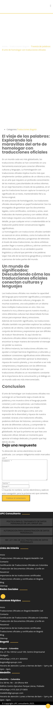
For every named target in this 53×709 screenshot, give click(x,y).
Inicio (2, 558)
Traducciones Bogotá (27, 129)
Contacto (4, 565)
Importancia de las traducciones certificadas (20, 579)
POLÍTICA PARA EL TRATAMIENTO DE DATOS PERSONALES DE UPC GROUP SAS (26, 526)
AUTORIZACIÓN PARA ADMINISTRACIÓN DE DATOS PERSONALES (26, 536)
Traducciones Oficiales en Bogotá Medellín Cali (21, 562)
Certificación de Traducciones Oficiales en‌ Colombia (24, 569)
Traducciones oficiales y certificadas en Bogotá (21, 583)
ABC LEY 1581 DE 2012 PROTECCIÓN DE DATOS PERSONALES (26, 545)
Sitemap (4, 589)
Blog (2, 586)
